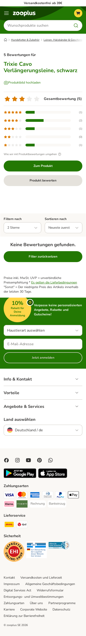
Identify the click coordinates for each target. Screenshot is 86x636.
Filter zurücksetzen (43, 256)
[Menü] (6, 13)
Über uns (36, 603)
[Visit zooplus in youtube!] (28, 460)
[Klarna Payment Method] (9, 504)
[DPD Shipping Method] (22, 525)
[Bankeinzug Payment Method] (57, 503)
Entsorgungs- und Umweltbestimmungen (34, 597)
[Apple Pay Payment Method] (73, 495)
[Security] (14, 552)
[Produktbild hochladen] (22, 82)
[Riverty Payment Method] (22, 504)
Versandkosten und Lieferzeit (41, 577)
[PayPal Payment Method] (60, 495)
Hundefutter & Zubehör (25, 40)
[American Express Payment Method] (34, 495)
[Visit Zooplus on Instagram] (17, 460)
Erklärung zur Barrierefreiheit (24, 616)
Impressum (12, 584)
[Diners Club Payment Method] (47, 495)
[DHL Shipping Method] (9, 525)
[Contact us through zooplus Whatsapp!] (50, 460)
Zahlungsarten (14, 603)
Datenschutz (61, 609)
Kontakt (9, 577)
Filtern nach (13, 219)
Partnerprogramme (61, 603)
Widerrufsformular (50, 590)
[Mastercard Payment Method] (22, 495)
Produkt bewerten (43, 180)
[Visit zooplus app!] (20, 477)
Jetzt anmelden (43, 357)
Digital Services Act (17, 590)
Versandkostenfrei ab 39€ (43, 3)
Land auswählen (20, 419)
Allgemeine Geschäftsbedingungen (50, 584)
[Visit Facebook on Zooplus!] (6, 460)
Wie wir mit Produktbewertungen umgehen (33, 154)
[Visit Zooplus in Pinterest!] (39, 460)
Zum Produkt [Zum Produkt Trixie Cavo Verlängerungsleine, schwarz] (43, 166)
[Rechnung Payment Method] (38, 503)
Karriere (9, 609)
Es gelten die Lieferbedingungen (54, 282)
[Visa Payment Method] (9, 495)
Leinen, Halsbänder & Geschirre (63, 40)
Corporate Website (33, 609)
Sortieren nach (56, 219)
